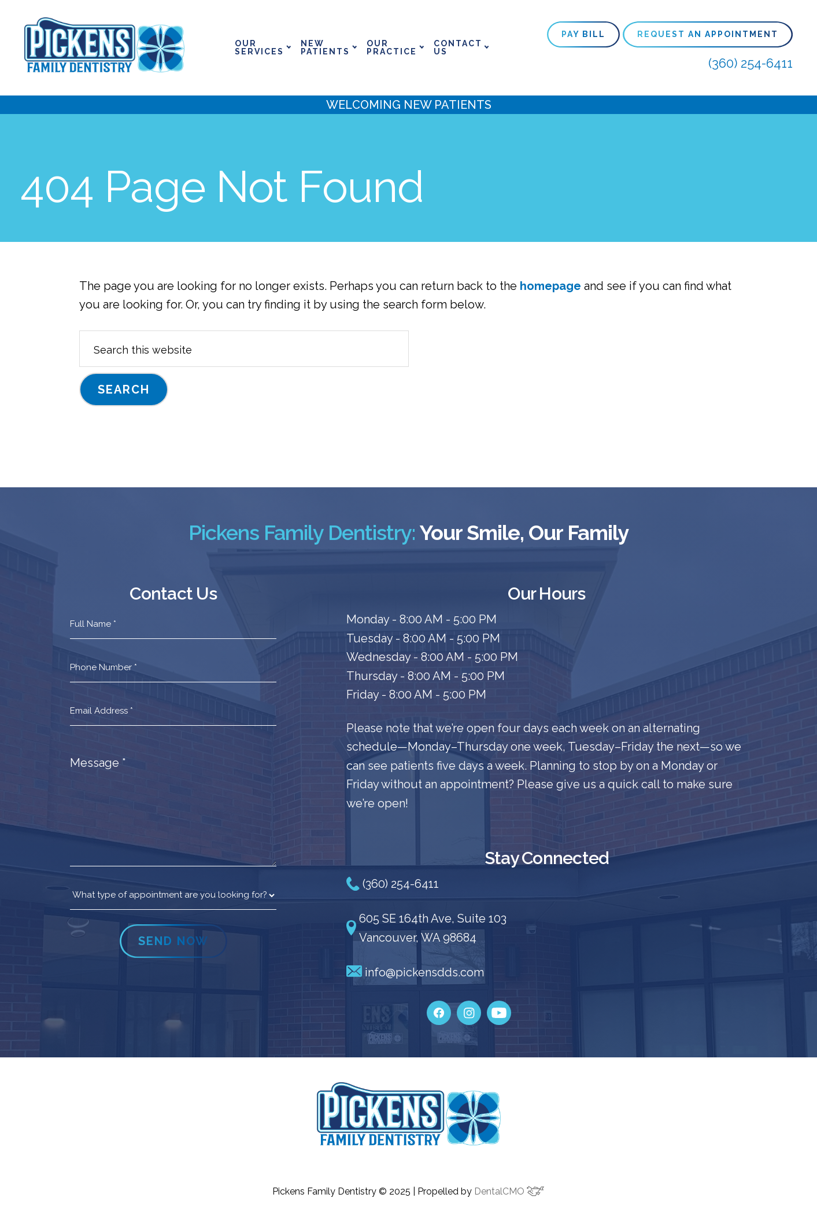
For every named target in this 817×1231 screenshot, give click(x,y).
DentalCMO (509, 1191)
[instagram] (469, 1008)
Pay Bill (583, 34)
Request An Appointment (707, 34)
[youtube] (499, 1008)
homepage (550, 286)
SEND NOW (173, 941)
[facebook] (439, 1008)
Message (98, 763)
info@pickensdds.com (415, 972)
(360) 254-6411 (750, 63)
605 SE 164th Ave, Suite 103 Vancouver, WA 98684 (426, 928)
